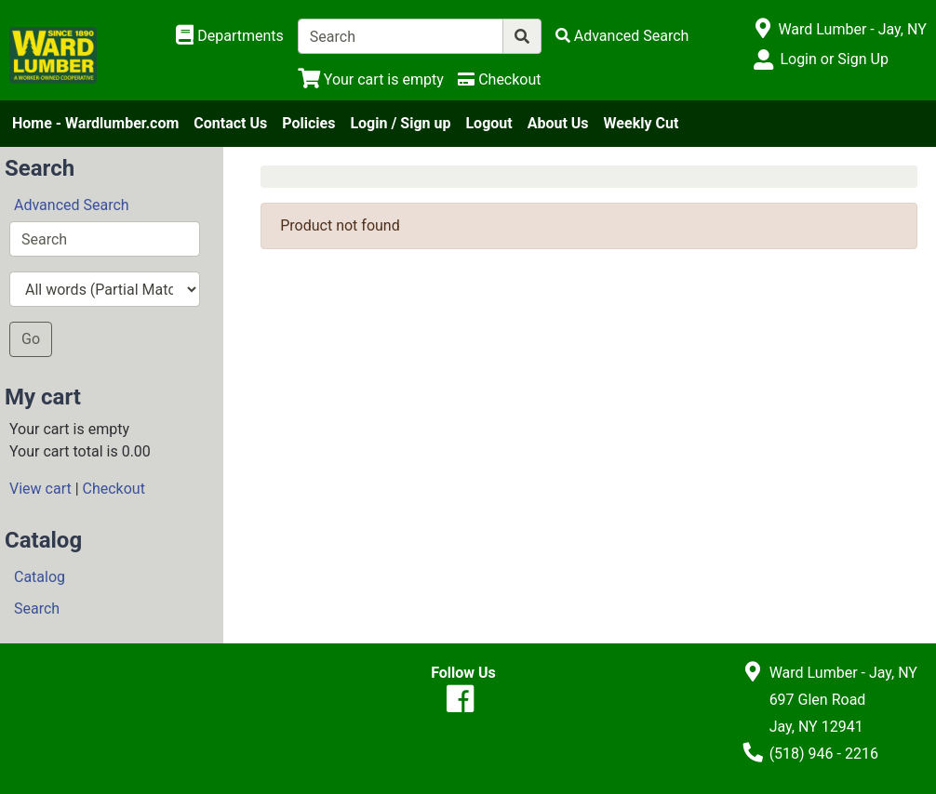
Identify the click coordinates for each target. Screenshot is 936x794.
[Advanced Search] (622, 36)
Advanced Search (71, 205)
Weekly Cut (641, 123)
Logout (488, 123)
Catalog (39, 577)
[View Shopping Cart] (371, 79)
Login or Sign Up (834, 59)
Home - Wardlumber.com (95, 123)
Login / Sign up (400, 123)
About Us (558, 123)
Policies (308, 123)
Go (30, 339)
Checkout (114, 488)
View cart (40, 488)
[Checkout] (499, 79)
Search (37, 608)
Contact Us (230, 123)
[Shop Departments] (230, 36)
